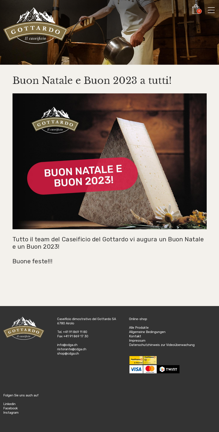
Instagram (11, 413)
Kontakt (135, 336)
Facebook (10, 408)
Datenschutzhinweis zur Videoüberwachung (162, 345)
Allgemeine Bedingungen (147, 332)
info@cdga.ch (67, 345)
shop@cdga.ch (68, 353)
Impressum (137, 340)
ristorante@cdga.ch (71, 349)
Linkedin (9, 404)
